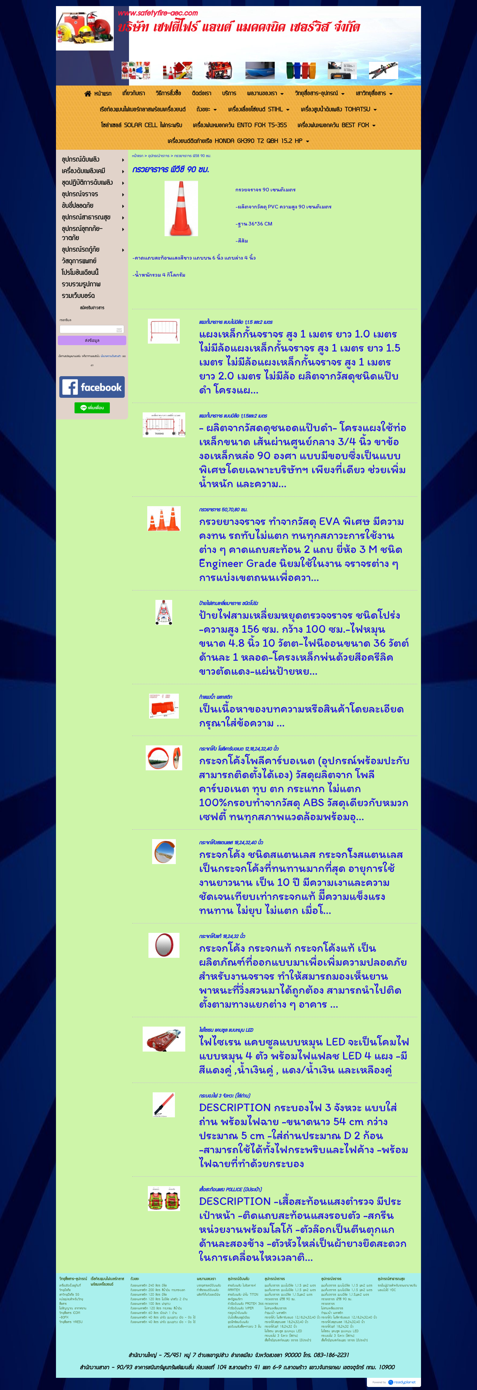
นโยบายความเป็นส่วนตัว (110, 356)
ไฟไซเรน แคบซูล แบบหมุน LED (225, 1030)
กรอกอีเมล (65, 320)
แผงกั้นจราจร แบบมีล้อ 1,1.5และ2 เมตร (232, 416)
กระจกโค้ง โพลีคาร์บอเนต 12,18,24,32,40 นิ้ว (238, 749)
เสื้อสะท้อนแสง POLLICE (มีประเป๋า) (230, 1190)
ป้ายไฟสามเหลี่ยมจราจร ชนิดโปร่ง (228, 604)
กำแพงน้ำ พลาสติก (215, 697)
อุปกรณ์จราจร (158, 156)
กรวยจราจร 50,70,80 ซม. (223, 510)
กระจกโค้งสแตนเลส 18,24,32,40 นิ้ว (231, 843)
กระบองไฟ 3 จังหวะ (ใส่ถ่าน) (224, 1096)
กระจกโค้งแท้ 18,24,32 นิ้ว (222, 937)
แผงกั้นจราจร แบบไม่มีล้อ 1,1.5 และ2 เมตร (235, 322)
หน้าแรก (137, 156)
